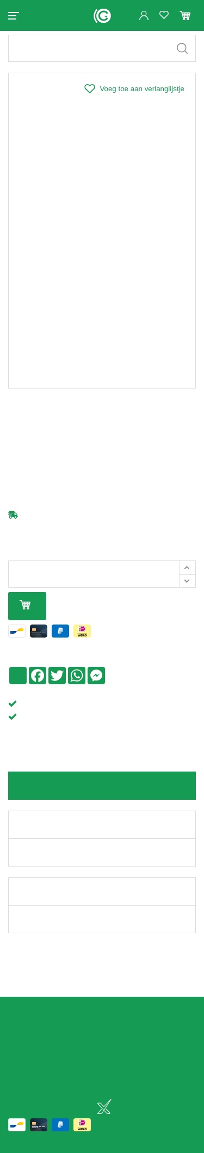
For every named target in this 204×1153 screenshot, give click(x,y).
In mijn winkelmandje (25, 615)
